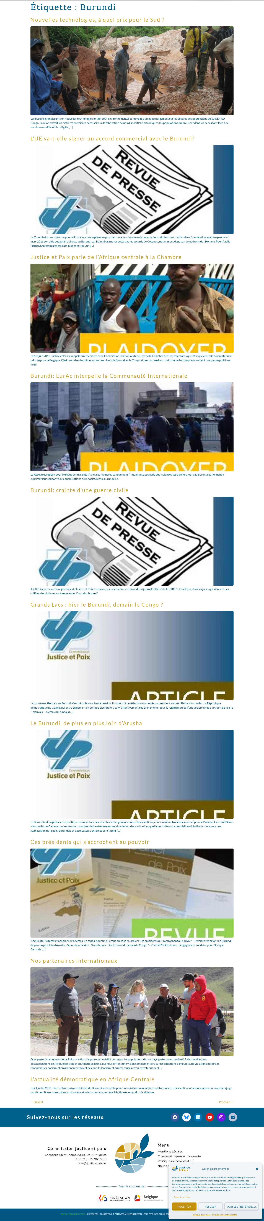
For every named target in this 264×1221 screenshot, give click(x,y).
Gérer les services (182, 1197)
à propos (67, 7)
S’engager (169, 7)
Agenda (147, 6)
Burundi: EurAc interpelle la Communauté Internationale (109, 375)
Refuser (210, 1206)
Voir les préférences (241, 1206)
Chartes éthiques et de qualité (179, 1156)
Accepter (184, 1206)
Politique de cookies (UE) (175, 1161)
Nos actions (94, 7)
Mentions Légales (170, 1151)
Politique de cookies (201, 1214)
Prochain (226, 1101)
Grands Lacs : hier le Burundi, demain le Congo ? (96, 604)
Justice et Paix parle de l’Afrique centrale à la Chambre (106, 257)
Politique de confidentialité (224, 1214)
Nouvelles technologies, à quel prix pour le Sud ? (97, 19)
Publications (123, 7)
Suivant (36, 1101)
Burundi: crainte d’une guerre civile (79, 490)
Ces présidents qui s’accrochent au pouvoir (89, 842)
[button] (257, 1169)
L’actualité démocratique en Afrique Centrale (92, 1079)
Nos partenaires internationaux (73, 960)
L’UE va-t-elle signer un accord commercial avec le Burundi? (112, 138)
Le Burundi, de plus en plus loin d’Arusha (86, 723)
